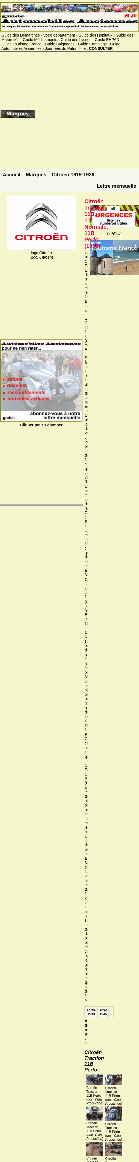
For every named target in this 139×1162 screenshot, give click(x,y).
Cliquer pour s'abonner (41, 422)
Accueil (11, 174)
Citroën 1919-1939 (73, 174)
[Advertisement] (86, 116)
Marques (36, 174)
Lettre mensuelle (116, 186)
